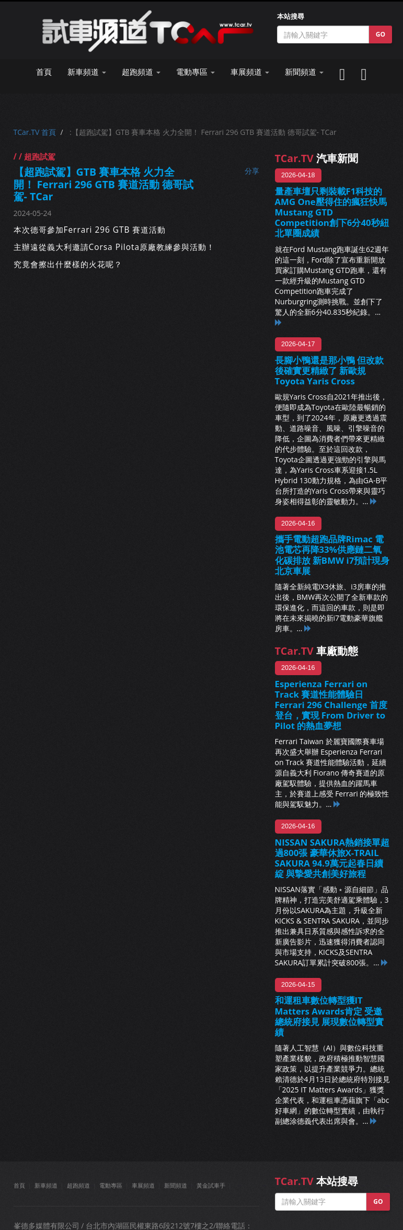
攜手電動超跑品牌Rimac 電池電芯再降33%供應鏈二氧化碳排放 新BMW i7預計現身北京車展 (332, 554)
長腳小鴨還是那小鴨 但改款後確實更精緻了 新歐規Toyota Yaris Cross (329, 370)
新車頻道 (45, 1185)
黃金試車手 (211, 1185)
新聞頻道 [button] (304, 71)
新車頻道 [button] (86, 71)
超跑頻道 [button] (141, 71)
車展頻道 (143, 1185)
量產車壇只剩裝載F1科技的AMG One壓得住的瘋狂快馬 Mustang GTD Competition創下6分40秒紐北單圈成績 (332, 212)
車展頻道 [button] (250, 71)
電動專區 (110, 1185)
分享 (252, 171)
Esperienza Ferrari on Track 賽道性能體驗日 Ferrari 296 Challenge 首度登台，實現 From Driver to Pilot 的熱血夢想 (331, 705)
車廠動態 (316, 651)
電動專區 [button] (195, 71)
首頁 (44, 71)
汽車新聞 (316, 158)
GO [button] (380, 34)
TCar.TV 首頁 (35, 132)
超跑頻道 (78, 1185)
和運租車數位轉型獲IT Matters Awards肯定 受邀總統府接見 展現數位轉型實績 (329, 1016)
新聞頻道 (175, 1185)
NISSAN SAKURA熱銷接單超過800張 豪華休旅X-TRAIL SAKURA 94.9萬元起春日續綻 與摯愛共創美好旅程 (332, 858)
